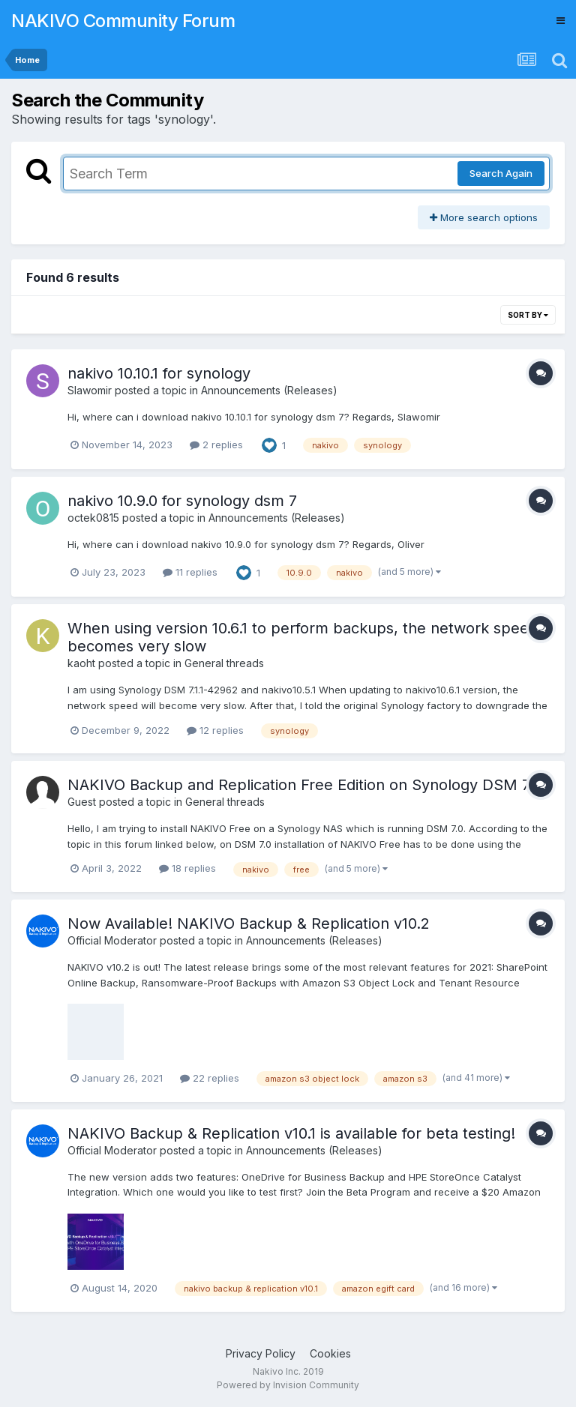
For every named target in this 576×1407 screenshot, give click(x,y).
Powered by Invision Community (288, 1385)
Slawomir (90, 390)
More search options (484, 217)
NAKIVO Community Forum (123, 20)
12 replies (215, 730)
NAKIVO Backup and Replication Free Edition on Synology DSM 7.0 (305, 785)
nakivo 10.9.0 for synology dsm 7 (182, 501)
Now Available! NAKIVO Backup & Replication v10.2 (249, 924)
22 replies (209, 1078)
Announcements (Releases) (269, 390)
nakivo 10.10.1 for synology (159, 373)
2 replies (216, 445)
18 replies (187, 868)
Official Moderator (112, 940)
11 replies (190, 572)
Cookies (330, 1353)
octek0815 (93, 517)
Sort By (528, 314)
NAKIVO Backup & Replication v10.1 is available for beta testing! (291, 1133)
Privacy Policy (261, 1353)
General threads (224, 663)
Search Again (501, 173)
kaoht (81, 663)
